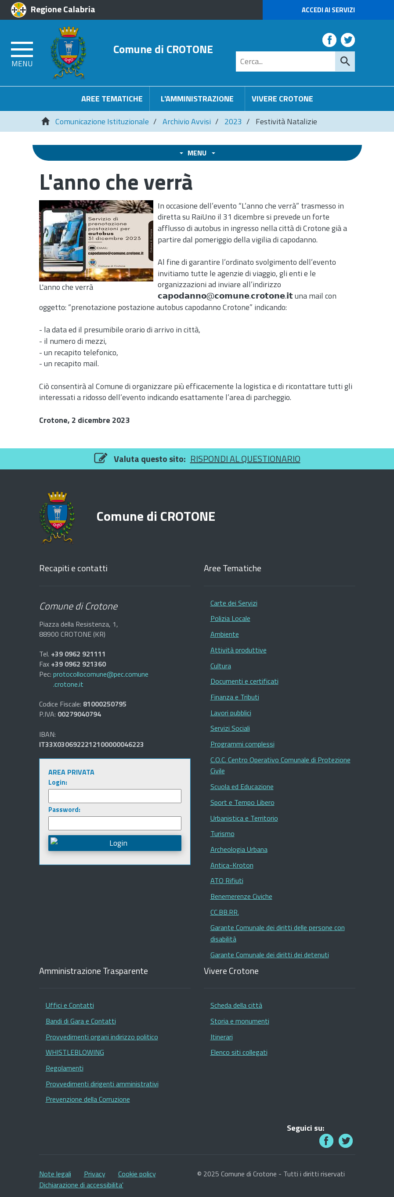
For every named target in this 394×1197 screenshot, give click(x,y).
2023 (233, 121)
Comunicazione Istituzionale (102, 121)
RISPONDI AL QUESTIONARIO (245, 458)
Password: (64, 809)
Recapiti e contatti (73, 568)
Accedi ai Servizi (328, 10)
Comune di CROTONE (163, 49)
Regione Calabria (63, 9)
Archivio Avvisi (187, 121)
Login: (57, 782)
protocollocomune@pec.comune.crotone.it (100, 679)
